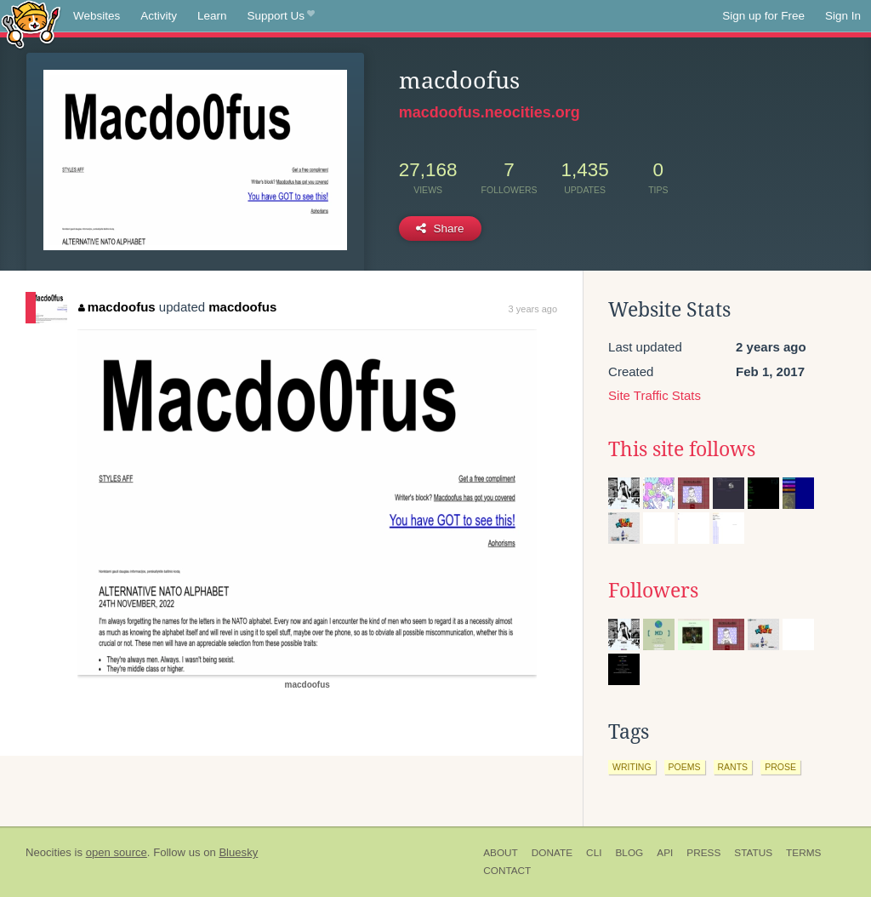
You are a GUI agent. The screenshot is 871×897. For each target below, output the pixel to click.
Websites (96, 15)
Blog (629, 853)
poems (685, 767)
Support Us (281, 16)
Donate (552, 853)
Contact (507, 871)
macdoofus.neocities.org (489, 112)
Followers (653, 591)
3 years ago (533, 309)
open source (116, 852)
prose (780, 767)
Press (703, 853)
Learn (212, 15)
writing (632, 767)
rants (733, 767)
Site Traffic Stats (654, 395)
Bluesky (238, 852)
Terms (803, 853)
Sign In (843, 15)
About (500, 853)
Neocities (48, 852)
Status (753, 853)
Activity (158, 15)
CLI (593, 853)
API (665, 853)
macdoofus (117, 307)
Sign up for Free (763, 15)
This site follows (681, 449)
